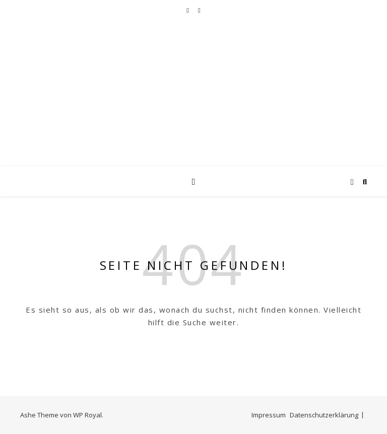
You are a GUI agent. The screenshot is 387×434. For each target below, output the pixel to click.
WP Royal (87, 414)
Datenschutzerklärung (324, 414)
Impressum (268, 414)
